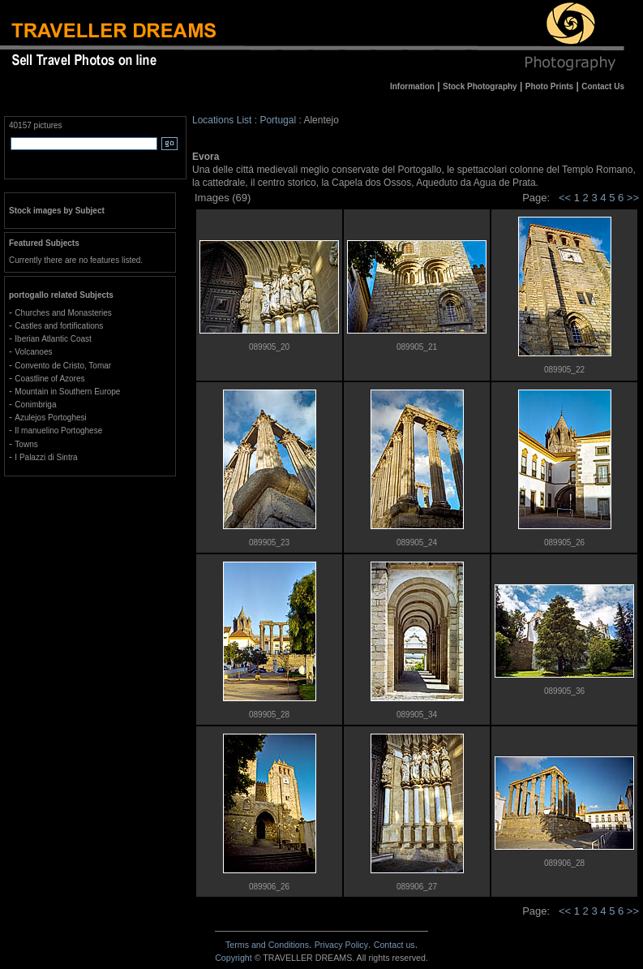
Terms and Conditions (267, 945)
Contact (394, 945)
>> (633, 198)
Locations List (221, 120)
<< (565, 198)
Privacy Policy (341, 945)
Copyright (233, 958)
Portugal (277, 120)
